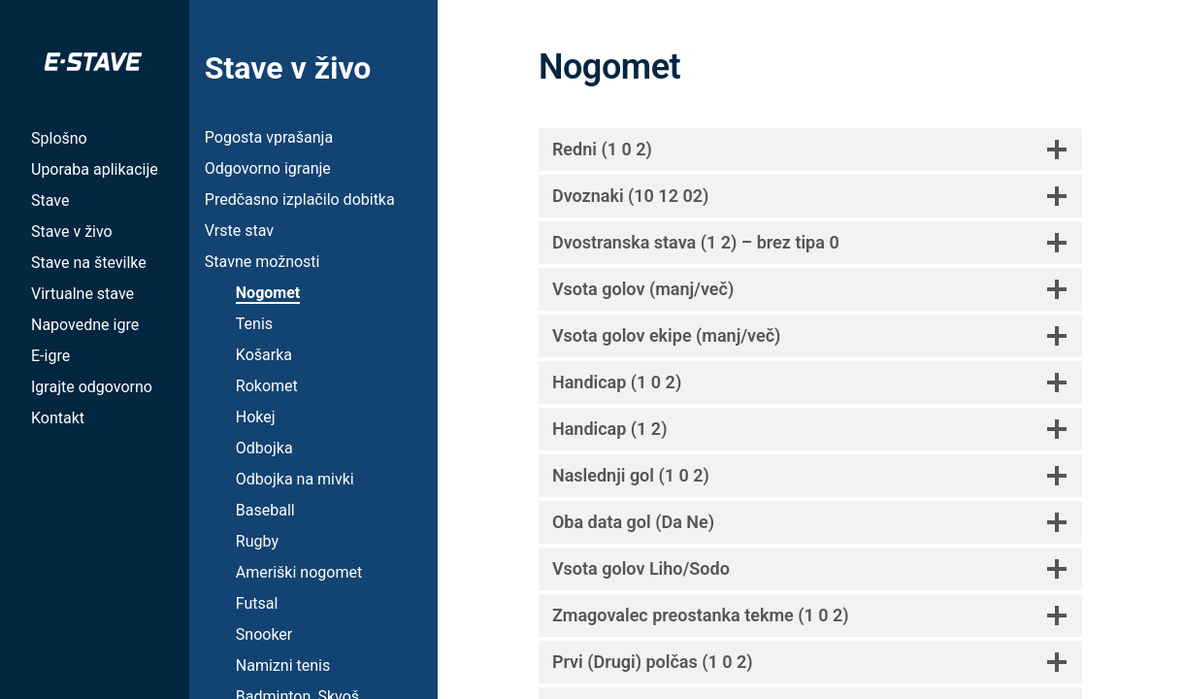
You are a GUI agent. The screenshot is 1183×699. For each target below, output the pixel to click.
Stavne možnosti (262, 261)
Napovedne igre (85, 325)
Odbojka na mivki (295, 479)
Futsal (257, 603)
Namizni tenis (283, 665)
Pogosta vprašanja (269, 137)
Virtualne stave (82, 293)
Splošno (59, 138)
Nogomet (268, 292)
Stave (50, 200)
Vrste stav (239, 230)
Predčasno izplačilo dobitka (300, 199)
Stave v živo (72, 231)
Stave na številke (89, 262)
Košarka (264, 355)
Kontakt (57, 418)
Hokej (256, 417)
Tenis (254, 324)
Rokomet (267, 386)
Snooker (264, 634)
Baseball (265, 510)
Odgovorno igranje (268, 168)
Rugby (257, 541)
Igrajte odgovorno (91, 387)
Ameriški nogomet (299, 572)
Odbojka (264, 448)
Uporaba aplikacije (94, 169)
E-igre (50, 356)
